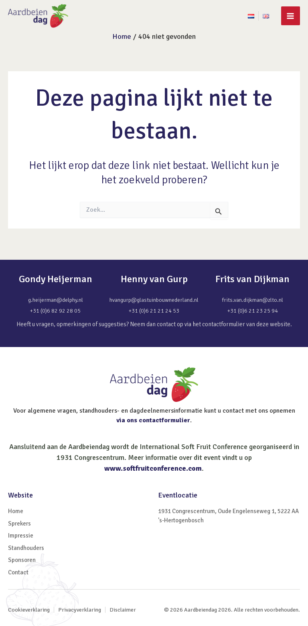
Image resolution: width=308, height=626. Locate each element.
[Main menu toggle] (290, 15)
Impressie (20, 535)
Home (15, 511)
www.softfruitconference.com (153, 468)
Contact (18, 572)
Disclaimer (122, 610)
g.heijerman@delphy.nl (55, 300)
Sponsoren (22, 560)
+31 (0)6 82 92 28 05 (55, 310)
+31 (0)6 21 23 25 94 (252, 310)
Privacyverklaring (79, 610)
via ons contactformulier (153, 420)
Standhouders (26, 548)
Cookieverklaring (29, 610)
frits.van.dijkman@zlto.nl (252, 300)
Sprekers (19, 523)
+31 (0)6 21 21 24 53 (154, 310)
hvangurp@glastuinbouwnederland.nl (154, 300)
